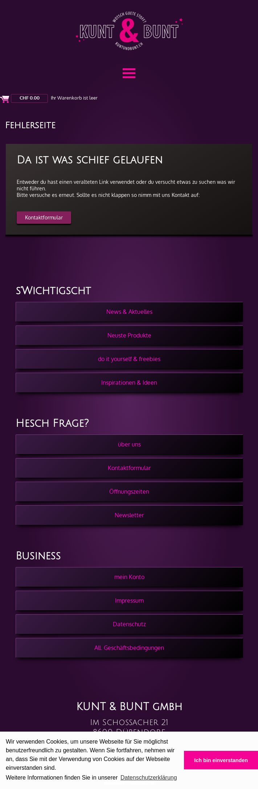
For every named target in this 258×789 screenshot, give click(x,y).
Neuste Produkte (129, 335)
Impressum (129, 600)
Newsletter (129, 515)
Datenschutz (129, 624)
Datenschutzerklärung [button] (148, 777)
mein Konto (129, 576)
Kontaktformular (44, 217)
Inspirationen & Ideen (129, 382)
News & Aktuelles (129, 311)
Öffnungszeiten (129, 491)
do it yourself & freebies (129, 359)
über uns (129, 444)
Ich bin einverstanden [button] (221, 760)
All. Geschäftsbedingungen (129, 647)
